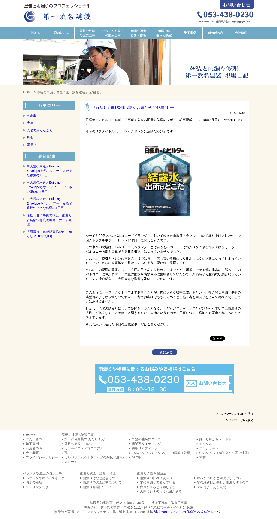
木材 (202, 457)
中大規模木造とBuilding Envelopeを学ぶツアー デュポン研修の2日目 (49, 187)
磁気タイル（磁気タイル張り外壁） (225, 453)
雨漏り (31, 145)
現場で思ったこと (39, 130)
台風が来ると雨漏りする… (159, 487)
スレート (70, 462)
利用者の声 (215, 33)
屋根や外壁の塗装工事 (87, 33)
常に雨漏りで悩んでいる (157, 482)
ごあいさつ (61, 33)
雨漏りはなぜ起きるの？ (100, 478)
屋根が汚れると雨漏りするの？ (219, 478)
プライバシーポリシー (42, 457)
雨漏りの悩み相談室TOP (158, 478)
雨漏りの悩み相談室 (164, 33)
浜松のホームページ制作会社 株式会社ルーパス (188, 512)
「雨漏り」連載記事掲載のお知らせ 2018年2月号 (133, 108)
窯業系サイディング (146, 444)
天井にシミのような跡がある (161, 491)
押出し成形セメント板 (215, 439)
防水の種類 (34, 482)
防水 (30, 137)
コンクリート (209, 448)
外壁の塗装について (146, 439)
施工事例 (189, 33)
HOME (36, 33)
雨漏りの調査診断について (102, 482)
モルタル (205, 444)
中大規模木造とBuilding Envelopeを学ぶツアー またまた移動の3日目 (49, 170)
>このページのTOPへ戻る (235, 414)
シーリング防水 (37, 487)
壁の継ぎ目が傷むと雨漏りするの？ (223, 482)
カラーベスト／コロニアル (83, 448)
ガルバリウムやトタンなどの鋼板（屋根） (95, 457)
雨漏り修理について (97, 487)
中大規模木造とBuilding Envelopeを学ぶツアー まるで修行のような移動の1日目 (49, 203)
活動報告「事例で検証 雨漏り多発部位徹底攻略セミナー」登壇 (49, 219)
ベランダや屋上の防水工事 (113, 33)
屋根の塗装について (78, 444)
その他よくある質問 (211, 487)
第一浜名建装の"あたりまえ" (84, 439)
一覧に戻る (165, 352)
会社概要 (241, 33)
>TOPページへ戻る (240, 420)
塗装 (30, 123)
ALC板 (136, 457)
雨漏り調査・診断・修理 (138, 33)
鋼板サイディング (145, 448)
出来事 (31, 116)
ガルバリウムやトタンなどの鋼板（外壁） (162, 453)
